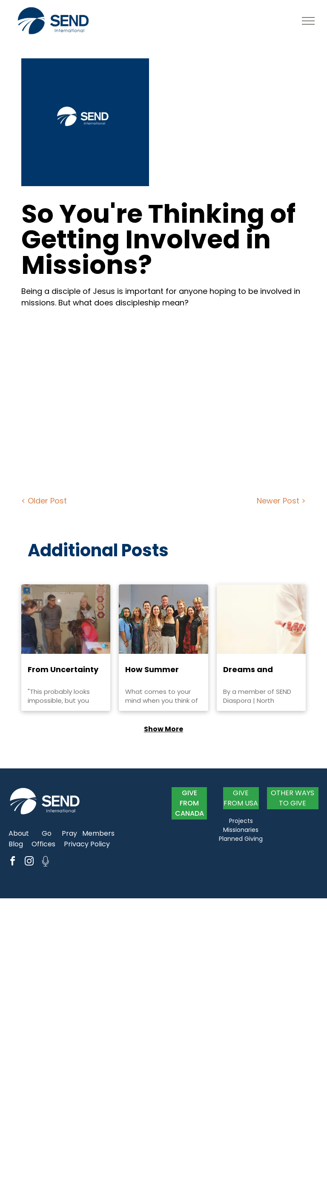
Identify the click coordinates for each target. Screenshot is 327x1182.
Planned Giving (241, 838)
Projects (241, 821)
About (19, 833)
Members (98, 833)
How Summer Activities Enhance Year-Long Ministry (162, 669)
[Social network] (45, 862)
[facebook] (12, 862)
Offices (43, 844)
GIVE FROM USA (241, 798)
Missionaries (240, 829)
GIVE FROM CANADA (189, 803)
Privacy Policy (87, 844)
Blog (16, 844)
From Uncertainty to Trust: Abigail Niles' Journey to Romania (63, 669)
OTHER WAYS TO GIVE (292, 798)
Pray (69, 833)
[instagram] (29, 862)
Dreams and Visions (248, 669)
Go (47, 833)
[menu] (308, 21)
